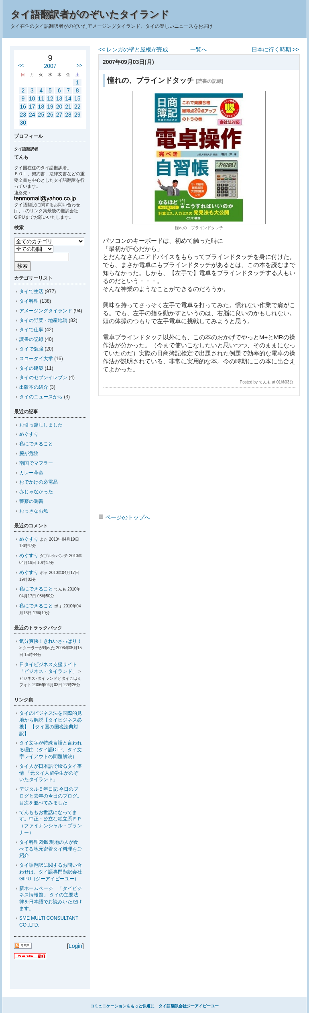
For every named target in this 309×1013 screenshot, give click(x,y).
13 (59, 98)
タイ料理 (29, 301)
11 (41, 98)
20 (59, 106)
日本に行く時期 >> (275, 49)
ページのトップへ (124, 517)
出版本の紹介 (33, 387)
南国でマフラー (36, 463)
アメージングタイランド (45, 311)
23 (23, 114)
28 (68, 114)
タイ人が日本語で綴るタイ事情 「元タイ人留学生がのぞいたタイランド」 (50, 773)
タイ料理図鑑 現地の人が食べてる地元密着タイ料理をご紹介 (50, 849)
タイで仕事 (31, 329)
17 (32, 106)
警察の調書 (31, 501)
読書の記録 (31, 339)
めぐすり (29, 434)
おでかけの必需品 (38, 482)
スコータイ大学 (36, 358)
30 (23, 122)
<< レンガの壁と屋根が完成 (133, 49)
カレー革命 (31, 473)
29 (77, 114)
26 (50, 114)
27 (59, 114)
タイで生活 (31, 291)
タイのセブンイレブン (43, 377)
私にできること (36, 444)
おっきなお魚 (33, 511)
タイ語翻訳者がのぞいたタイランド (89, 14)
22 (77, 106)
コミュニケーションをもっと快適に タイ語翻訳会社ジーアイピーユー (154, 1006)
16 (23, 106)
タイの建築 (31, 368)
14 (68, 98)
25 (41, 114)
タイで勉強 (31, 349)
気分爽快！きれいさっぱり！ (50, 641)
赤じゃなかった (36, 491)
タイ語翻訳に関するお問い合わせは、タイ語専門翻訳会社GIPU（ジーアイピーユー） (50, 872)
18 (41, 106)
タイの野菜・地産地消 (43, 320)
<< (21, 65)
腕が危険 (29, 453)
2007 (50, 66)
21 (68, 106)
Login (75, 946)
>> (79, 65)
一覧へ (198, 49)
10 (32, 98)
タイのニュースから (41, 397)
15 (77, 98)
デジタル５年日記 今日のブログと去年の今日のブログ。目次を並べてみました (50, 796)
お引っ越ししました (41, 425)
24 (32, 114)
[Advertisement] (198, 456)
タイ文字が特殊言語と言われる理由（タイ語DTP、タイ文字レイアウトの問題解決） (50, 749)
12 (50, 98)
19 (50, 106)
